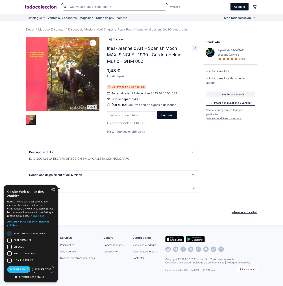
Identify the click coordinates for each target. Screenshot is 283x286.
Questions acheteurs (144, 251)
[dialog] (31, 233)
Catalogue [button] (35, 18)
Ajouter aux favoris (230, 94)
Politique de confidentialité (208, 262)
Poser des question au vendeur (230, 102)
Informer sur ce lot (244, 212)
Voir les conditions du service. (224, 118)
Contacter (138, 257)
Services (66, 237)
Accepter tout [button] (19, 269)
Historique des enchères (124, 131)
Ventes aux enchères (62, 18)
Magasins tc (110, 251)
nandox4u (213, 42)
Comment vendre (113, 244)
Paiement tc (67, 244)
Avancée (175, 6)
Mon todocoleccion (237, 18)
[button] (112, 152)
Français (247, 269)
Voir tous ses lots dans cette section (225, 80)
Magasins (86, 18)
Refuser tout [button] (43, 269)
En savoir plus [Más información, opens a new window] (36, 215)
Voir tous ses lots (217, 71)
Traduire (116, 39)
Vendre (122, 18)
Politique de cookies (238, 262)
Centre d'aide (141, 237)
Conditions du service (178, 262)
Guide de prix (105, 18)
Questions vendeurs (144, 244)
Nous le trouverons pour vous (77, 257)
